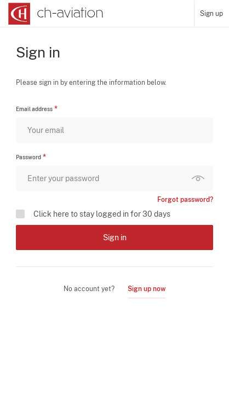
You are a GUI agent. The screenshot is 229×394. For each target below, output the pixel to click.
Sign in (115, 237)
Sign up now (146, 289)
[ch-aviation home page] (54, 14)
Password (28, 157)
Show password (200, 178)
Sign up (211, 14)
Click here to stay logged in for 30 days (101, 214)
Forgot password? (185, 199)
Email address (34, 109)
